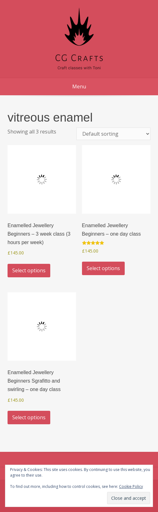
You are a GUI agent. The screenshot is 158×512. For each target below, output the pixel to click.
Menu (79, 86)
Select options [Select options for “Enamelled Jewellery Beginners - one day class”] (103, 268)
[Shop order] (113, 134)
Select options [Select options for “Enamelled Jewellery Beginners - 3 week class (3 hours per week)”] (29, 270)
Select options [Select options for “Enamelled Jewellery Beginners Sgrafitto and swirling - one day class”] (29, 417)
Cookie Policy (131, 486)
